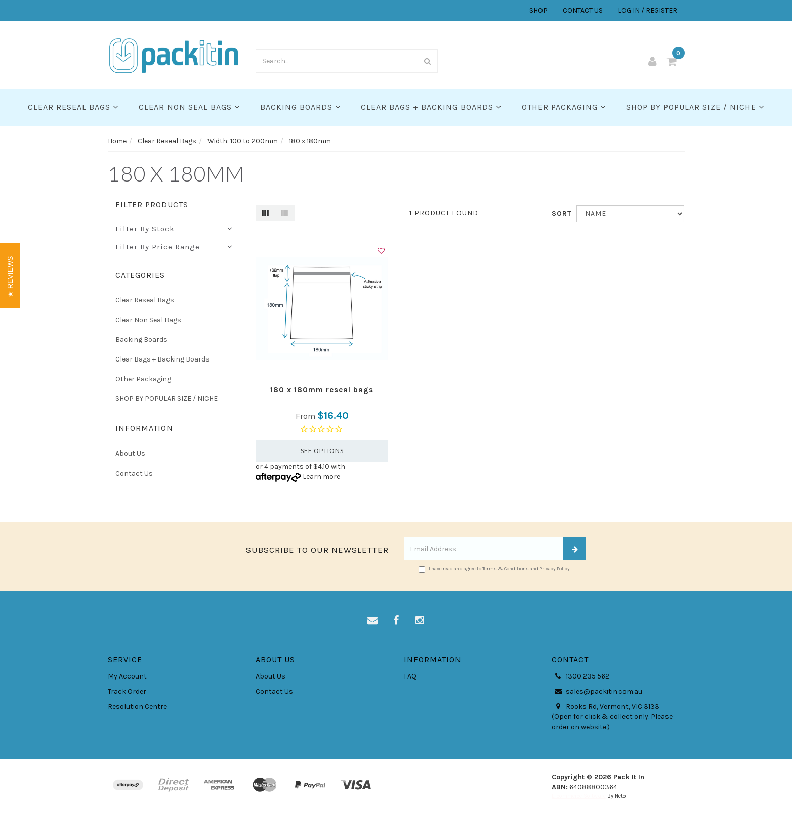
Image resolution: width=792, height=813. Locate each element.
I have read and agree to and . (495, 569)
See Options (322, 451)
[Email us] (372, 621)
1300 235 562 (580, 676)
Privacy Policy (554, 569)
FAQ (410, 676)
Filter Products (151, 204)
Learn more (321, 476)
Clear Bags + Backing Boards (431, 107)
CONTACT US (583, 10)
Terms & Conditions (505, 569)
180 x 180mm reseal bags (321, 389)
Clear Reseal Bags (73, 107)
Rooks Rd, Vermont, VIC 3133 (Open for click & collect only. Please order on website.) (612, 716)
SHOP (538, 10)
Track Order (127, 691)
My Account (127, 676)
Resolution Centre (137, 706)
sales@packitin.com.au (597, 692)
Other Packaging (564, 107)
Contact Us (134, 473)
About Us (130, 453)
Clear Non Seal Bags (189, 107)
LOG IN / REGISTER (647, 10)
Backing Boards (300, 107)
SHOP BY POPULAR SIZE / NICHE (695, 107)
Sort (560, 213)
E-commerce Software (579, 796)
